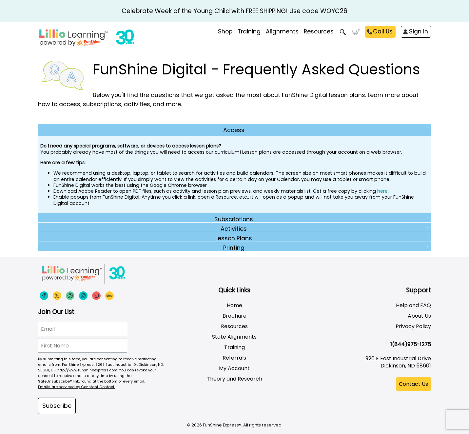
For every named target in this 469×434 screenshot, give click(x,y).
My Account (234, 368)
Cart (355, 32)
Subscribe (56, 406)
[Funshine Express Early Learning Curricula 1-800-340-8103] (100, 38)
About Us (419, 316)
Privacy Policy (413, 326)
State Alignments (234, 337)
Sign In (418, 31)
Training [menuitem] (249, 31)
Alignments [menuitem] (282, 31)
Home (234, 305)
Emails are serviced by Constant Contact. (76, 386)
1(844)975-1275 (410, 344)
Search (342, 32)
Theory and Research (234, 379)
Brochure (234, 316)
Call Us (383, 31)
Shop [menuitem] (225, 31)
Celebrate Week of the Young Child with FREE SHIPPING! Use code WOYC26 (234, 11)
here (382, 191)
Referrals (234, 358)
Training (234, 347)
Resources (319, 31)
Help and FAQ (413, 305)
